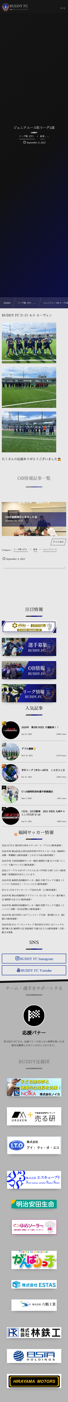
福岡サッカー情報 (35, 832)
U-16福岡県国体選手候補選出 (37, 792)
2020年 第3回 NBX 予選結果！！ (40, 727)
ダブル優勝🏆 (28, 749)
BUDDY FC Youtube (36, 970)
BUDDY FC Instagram (36, 958)
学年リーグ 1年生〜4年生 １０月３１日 (43, 770)
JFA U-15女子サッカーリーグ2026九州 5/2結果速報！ (29, 890)
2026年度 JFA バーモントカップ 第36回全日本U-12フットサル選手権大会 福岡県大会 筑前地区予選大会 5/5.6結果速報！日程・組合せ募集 (34, 929)
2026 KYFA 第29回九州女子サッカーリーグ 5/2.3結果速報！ (32, 845)
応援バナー (34, 1033)
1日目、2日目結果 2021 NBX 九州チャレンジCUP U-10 (43, 813)
